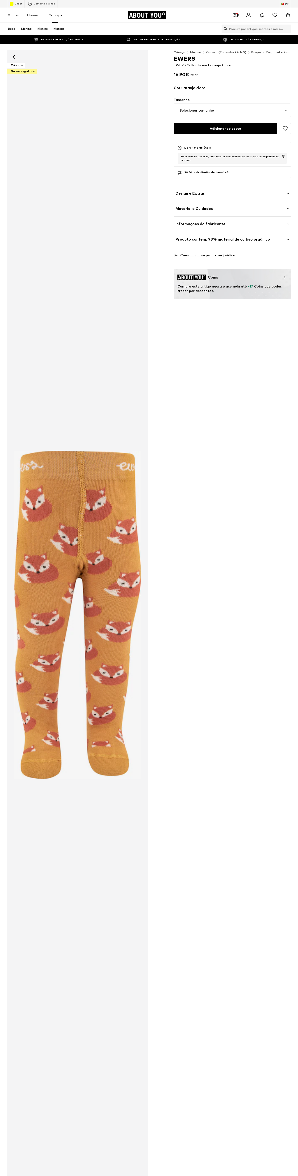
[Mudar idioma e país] (285, 4)
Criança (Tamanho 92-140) (226, 52)
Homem (34, 15)
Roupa (256, 52)
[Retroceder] (14, 57)
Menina (195, 52)
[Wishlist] (275, 15)
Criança (55, 15)
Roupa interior (277, 52)
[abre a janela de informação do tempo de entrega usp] (283, 155)
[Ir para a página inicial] (147, 15)
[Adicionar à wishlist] (285, 127)
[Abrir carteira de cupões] (235, 15)
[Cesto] (288, 15)
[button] (232, 109)
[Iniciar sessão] (248, 15)
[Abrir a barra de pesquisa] (224, 29)
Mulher (13, 15)
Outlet (16, 4)
